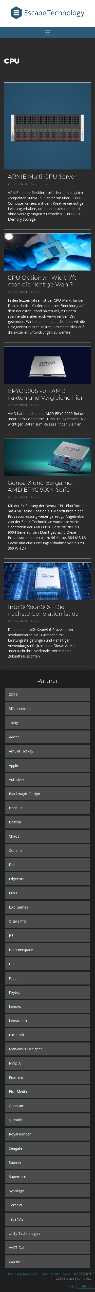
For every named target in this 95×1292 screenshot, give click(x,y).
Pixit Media (18, 1091)
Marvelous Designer (25, 1049)
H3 (11, 935)
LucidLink (16, 1034)
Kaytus (14, 992)
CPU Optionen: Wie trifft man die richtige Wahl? (42, 281)
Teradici (15, 1205)
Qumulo (15, 1119)
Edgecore (16, 878)
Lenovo (15, 1006)
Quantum (16, 1105)
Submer (15, 1162)
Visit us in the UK (79, 1286)
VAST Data (18, 1247)
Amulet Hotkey (21, 751)
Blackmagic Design (24, 793)
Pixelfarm (16, 1077)
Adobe (14, 737)
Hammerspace (21, 949)
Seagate (15, 1148)
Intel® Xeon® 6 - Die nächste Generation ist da (43, 610)
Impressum (30, 1274)
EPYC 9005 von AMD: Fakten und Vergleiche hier (45, 394)
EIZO (13, 893)
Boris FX (16, 807)
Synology (16, 1190)
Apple (13, 765)
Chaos (14, 836)
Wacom (15, 1261)
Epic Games (18, 907)
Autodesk (16, 779)
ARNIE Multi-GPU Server (42, 176)
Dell (12, 864)
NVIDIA (15, 1063)
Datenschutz (51, 1274)
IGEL (12, 978)
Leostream (18, 1020)
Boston (15, 822)
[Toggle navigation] (47, 32)
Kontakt (13, 1274)
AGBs (66, 1274)
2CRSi (13, 694)
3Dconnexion (20, 708)
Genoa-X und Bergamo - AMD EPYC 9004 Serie (41, 486)
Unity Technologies (24, 1233)
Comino (15, 850)
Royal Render (20, 1134)
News (35, 292)
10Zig (13, 722)
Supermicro (39, 184)
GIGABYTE (17, 921)
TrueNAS (16, 1219)
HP (11, 963)
